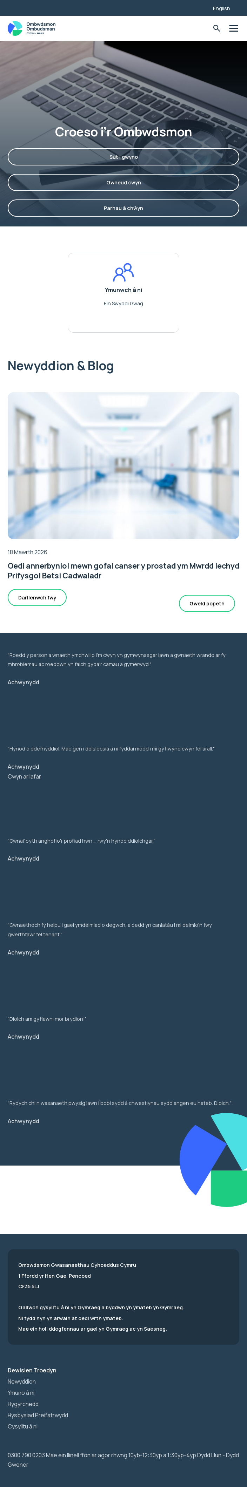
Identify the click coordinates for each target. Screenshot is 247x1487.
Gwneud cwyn (123, 182)
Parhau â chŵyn (123, 208)
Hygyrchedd (23, 1404)
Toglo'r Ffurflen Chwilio (216, 28)
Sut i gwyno (123, 157)
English (221, 8)
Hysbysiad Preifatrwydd (38, 1415)
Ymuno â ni (21, 1393)
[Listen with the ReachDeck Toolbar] (197, 7)
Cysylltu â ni (23, 1426)
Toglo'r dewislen (233, 28)
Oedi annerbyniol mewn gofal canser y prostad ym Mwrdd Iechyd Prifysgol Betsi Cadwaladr (123, 570)
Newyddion (22, 1381)
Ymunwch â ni (123, 290)
